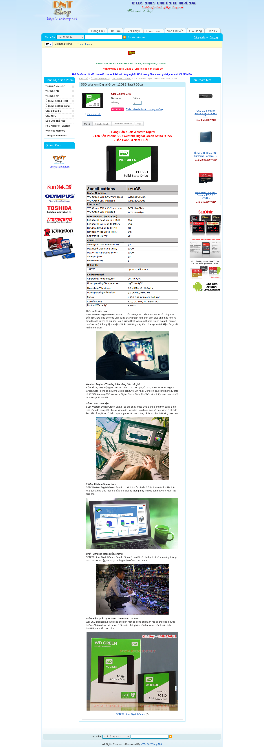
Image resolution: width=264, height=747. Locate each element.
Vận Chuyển (175, 31)
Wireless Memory (55, 130)
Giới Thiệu (133, 31)
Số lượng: (115, 102)
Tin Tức (116, 31)
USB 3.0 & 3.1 (53, 111)
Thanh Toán (153, 31)
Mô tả (87, 124)
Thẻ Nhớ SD (52, 91)
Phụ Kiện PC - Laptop (57, 125)
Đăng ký (214, 37)
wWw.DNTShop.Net (151, 744)
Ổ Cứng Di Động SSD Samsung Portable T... (205, 154)
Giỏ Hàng (195, 31)
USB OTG (50, 115)
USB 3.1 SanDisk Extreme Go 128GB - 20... (206, 113)
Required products (123, 123)
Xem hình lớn (94, 114)
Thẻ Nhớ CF (52, 96)
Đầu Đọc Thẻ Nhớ (55, 120)
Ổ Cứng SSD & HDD (100, 78)
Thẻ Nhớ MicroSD (55, 86)
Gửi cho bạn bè (102, 124)
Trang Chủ (98, 31)
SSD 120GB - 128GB (121, 78)
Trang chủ (83, 78)
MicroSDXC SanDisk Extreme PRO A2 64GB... (206, 195)
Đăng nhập (199, 37)
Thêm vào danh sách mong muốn (144, 109)
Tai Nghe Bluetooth (56, 135)
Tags (139, 123)
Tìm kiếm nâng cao (136, 37)
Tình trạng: (116, 98)
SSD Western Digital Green (130, 714)
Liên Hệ (213, 31)
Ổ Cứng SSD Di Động (57, 106)
